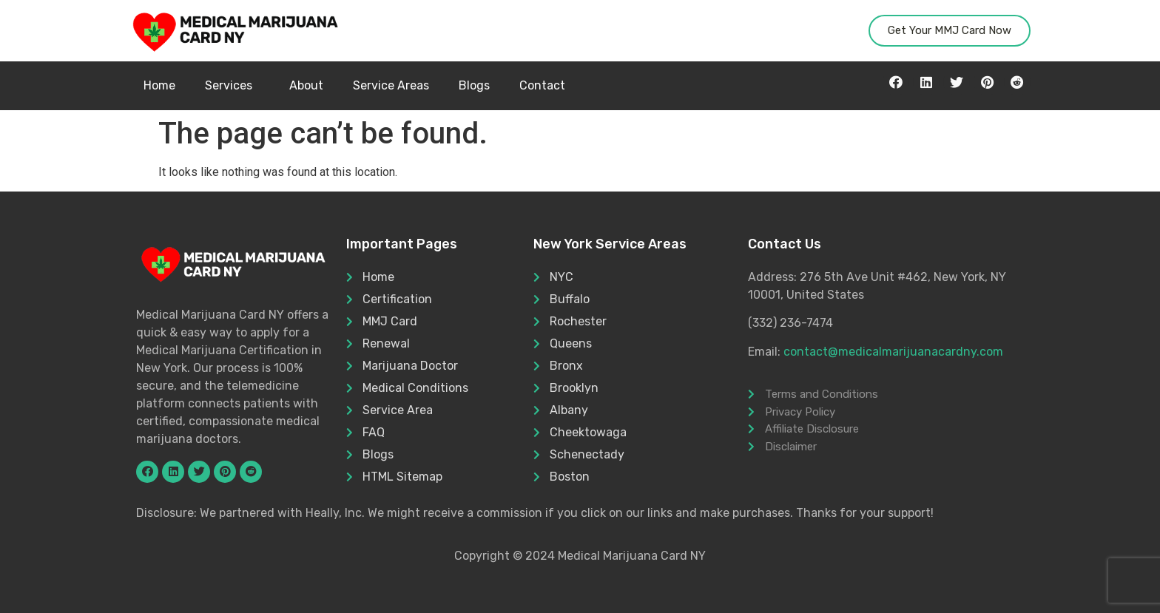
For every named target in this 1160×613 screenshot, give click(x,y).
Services (232, 85)
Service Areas (391, 85)
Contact (542, 85)
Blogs (474, 85)
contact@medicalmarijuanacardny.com (893, 352)
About (306, 85)
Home (159, 85)
